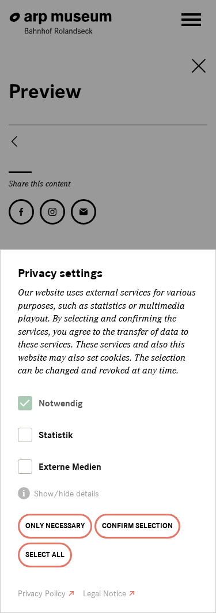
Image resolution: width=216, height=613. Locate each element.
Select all (45, 554)
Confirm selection (137, 525)
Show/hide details (66, 494)
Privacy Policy (42, 594)
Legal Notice (104, 594)
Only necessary (55, 525)
